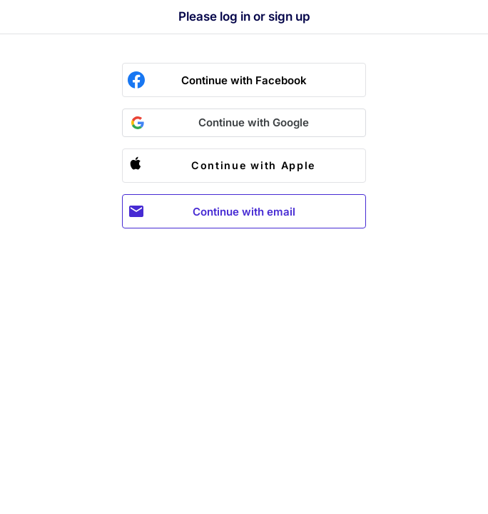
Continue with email (244, 211)
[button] (244, 123)
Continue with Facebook (244, 80)
